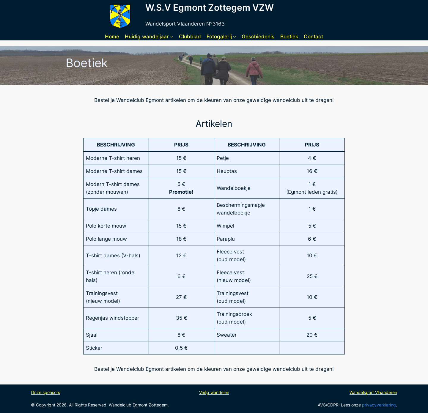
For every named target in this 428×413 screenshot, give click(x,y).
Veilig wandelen (214, 392)
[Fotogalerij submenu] (234, 36)
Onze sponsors (45, 392)
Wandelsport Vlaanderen (373, 392)
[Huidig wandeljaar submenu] (171, 36)
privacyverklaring (379, 404)
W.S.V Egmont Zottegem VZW (209, 7)
